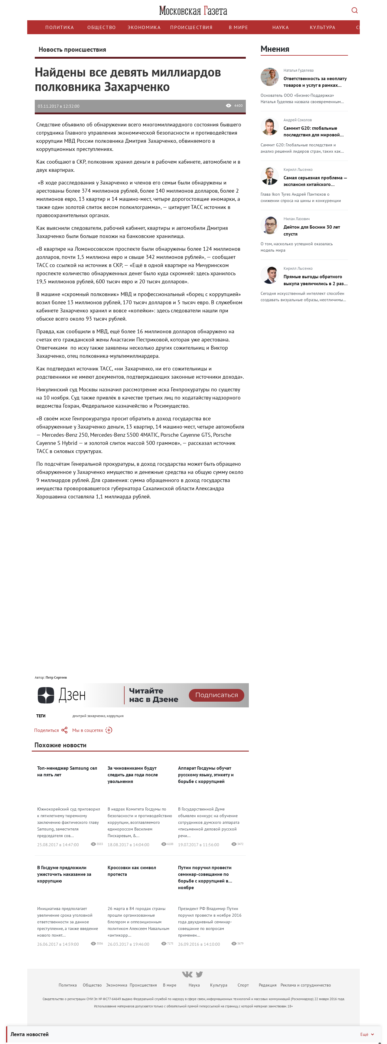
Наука (280, 27)
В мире (239, 27)
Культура (323, 27)
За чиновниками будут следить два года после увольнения (133, 774)
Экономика (144, 27)
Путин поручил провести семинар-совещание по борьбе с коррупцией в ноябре (205, 877)
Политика (59, 27)
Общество (101, 27)
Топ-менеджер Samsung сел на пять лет (67, 771)
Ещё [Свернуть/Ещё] (367, 1034)
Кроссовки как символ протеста (132, 870)
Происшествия (191, 27)
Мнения (275, 48)
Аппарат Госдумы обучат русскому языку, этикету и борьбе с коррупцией (206, 774)
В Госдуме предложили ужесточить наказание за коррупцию (64, 874)
